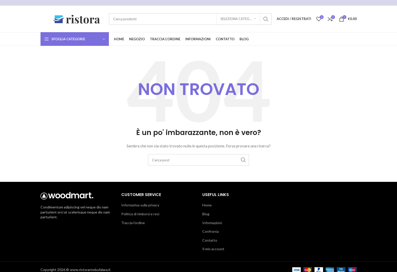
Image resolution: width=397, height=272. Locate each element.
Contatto (209, 240)
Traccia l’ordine (133, 223)
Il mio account (213, 249)
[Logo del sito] (72, 18)
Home (207, 205)
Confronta (210, 231)
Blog (205, 214)
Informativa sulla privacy (140, 205)
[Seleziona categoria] (238, 19)
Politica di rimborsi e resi (140, 214)
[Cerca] (190, 19)
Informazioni (212, 223)
